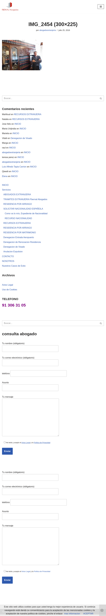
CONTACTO (8, 258)
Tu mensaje (30, 417)
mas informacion (72, 613)
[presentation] (22, 461)
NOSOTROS (8, 262)
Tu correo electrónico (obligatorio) (30, 362)
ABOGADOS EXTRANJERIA (17, 195)
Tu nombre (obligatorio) (30, 347)
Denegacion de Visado (22, 138)
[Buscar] (50, 98)
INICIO (18, 124)
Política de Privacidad (42, 444)
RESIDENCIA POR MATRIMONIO (19, 234)
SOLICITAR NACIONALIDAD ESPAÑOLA (23, 210)
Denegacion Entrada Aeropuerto (18, 238)
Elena (5, 177)
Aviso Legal (7, 286)
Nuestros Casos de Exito (14, 267)
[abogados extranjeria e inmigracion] (10, 6)
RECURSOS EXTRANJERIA (28, 114)
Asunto (30, 387)
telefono (34, 375)
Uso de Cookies (9, 291)
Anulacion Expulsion (13, 253)
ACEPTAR (88, 613)
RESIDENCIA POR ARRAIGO (17, 205)
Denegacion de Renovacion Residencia (22, 243)
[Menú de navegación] (101, 6)
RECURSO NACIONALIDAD (18, 219)
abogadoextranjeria (47, 30)
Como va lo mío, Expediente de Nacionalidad (26, 214)
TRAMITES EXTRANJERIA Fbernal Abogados (25, 200)
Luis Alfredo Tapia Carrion (14, 167)
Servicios (6, 190)
